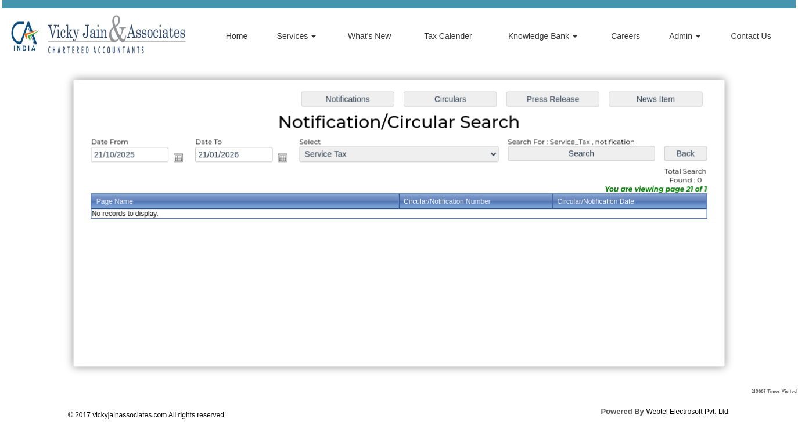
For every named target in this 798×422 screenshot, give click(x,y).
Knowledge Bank (542, 36)
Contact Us (751, 36)
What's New (369, 36)
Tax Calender (448, 36)
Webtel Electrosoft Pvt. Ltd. (688, 411)
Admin (684, 36)
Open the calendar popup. (183, 159)
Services (297, 36)
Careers (625, 36)
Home (236, 36)
